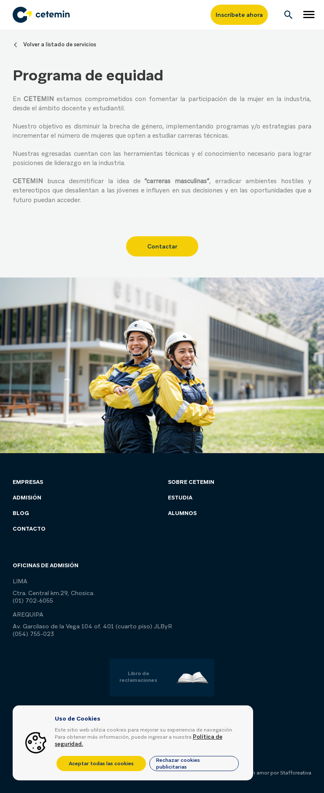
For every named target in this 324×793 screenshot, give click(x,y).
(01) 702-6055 (33, 600)
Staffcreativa (295, 772)
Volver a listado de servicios (59, 44)
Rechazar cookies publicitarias (178, 763)
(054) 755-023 (33, 634)
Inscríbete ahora (239, 15)
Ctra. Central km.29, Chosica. (53, 593)
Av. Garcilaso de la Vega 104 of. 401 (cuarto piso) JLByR (92, 626)
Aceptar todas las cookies (101, 763)
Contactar (162, 246)
